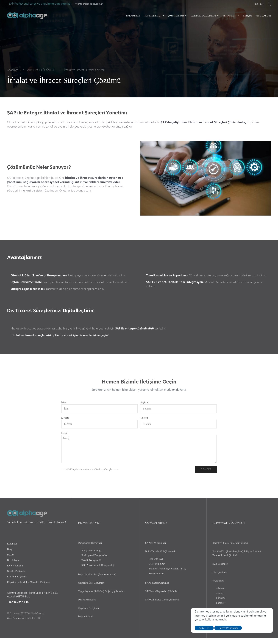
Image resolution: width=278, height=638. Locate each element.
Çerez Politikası (228, 628)
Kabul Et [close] (204, 628)
